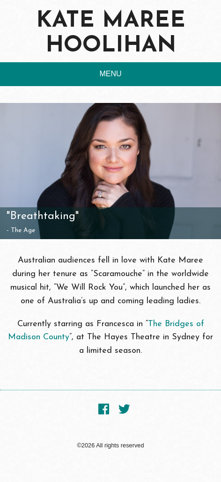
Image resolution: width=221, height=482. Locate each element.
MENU (110, 74)
